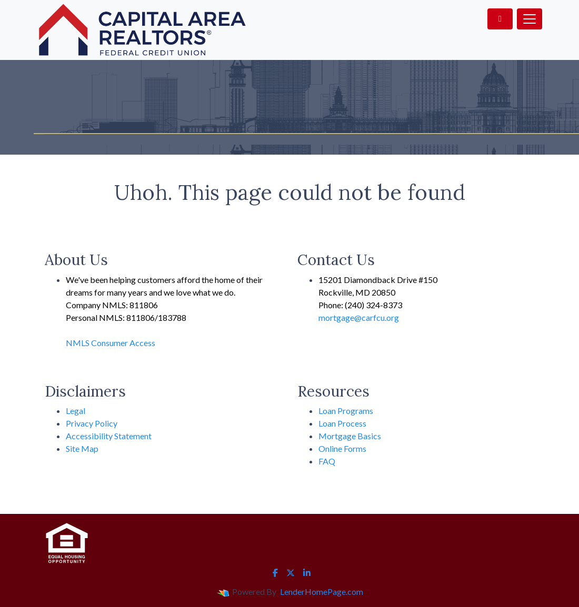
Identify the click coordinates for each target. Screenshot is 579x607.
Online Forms (342, 448)
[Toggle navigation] (529, 18)
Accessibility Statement (109, 436)
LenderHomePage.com (321, 591)
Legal (75, 411)
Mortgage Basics (349, 436)
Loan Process (342, 423)
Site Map (82, 448)
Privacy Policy (91, 423)
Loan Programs (345, 411)
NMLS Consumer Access (110, 343)
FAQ (326, 461)
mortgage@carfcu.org (358, 317)
